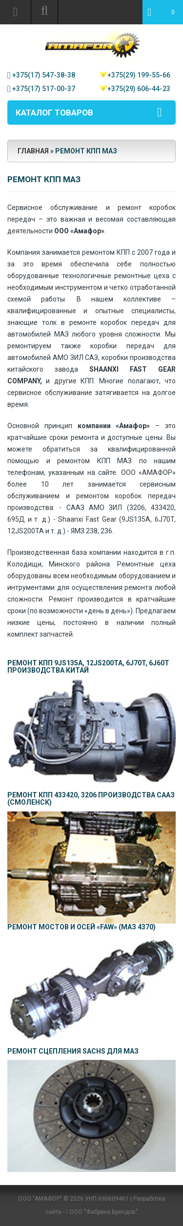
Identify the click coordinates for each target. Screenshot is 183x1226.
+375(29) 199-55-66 (138, 75)
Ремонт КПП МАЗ (86, 151)
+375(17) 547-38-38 (43, 75)
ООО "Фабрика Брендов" (103, 1211)
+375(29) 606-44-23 (138, 89)
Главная (33, 151)
